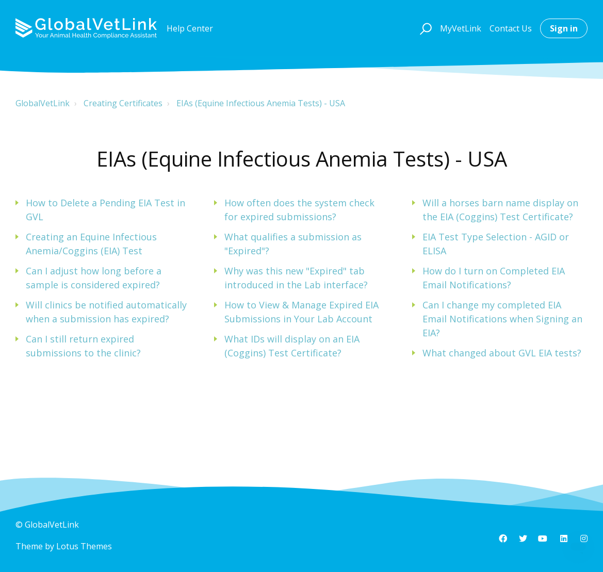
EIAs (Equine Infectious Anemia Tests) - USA (260, 103)
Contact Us (511, 28)
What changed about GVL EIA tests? (501, 353)
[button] (424, 28)
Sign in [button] (564, 28)
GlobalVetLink (42, 103)
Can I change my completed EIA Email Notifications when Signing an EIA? (502, 319)
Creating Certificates (123, 103)
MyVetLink (460, 28)
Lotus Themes (84, 546)
